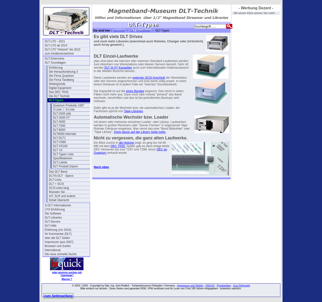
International (53, 250)
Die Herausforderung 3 (63, 71)
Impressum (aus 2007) (59, 242)
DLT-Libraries (53, 217)
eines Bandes (135, 91)
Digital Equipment (60, 88)
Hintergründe (57, 84)
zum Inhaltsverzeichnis (59, 53)
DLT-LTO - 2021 (55, 41)
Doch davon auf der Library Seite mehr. (140, 132)
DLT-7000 (59, 125)
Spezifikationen (62, 158)
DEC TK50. (118, 146)
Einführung (56, 67)
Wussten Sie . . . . (60, 192)
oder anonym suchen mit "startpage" (67, 274)
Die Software (53, 213)
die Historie (127, 142)
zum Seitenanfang (58, 296)
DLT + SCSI (56, 184)
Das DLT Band (58, 171)
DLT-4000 (59, 121)
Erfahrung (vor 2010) (58, 229)
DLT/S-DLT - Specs (61, 175)
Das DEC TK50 (58, 92)
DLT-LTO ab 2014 (56, 45)
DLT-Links (55, 179)
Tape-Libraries (133, 111)
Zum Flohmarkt (241, 285)
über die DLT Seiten (57, 238)
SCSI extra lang (59, 188)
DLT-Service (52, 221)
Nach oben (101, 167)
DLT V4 (57, 150)
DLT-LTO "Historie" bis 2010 (62, 49)
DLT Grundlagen (55, 62)
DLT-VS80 (59, 142)
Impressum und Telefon (190, 285)
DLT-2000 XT (61, 117)
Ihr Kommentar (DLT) (58, 234)
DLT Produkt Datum (65, 166)
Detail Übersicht (59, 200)
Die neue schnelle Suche (61, 254)
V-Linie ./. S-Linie (64, 109)
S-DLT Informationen (58, 205)
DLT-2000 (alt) (62, 113)
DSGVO (210, 285)
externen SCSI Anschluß (149, 77)
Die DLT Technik (59, 96)
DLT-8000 (59, 130)
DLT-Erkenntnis (54, 58)
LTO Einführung (55, 209)
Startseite (119, 30)
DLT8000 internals (64, 134)
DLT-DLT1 (59, 138)
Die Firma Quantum (61, 75)
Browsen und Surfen (58, 246)
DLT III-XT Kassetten (118, 67)
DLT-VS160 (60, 146)
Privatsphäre (224, 285)
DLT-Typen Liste (63, 154)
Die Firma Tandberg (61, 80)
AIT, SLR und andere (62, 196)
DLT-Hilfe (50, 225)
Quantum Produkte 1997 (68, 105)
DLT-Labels (60, 162)
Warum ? (66, 279)
